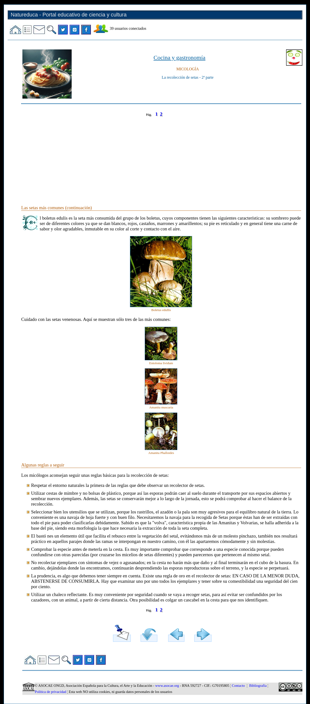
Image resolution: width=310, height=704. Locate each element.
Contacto (238, 686)
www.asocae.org (167, 686)
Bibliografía (258, 686)
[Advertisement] (161, 155)
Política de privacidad (50, 692)
